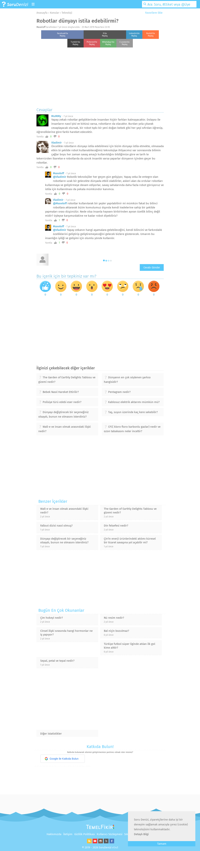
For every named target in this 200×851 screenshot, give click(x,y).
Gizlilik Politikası (84, 834)
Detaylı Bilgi (141, 834)
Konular (54, 12)
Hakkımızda (54, 834)
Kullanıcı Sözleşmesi (109, 834)
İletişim (67, 834)
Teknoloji (67, 12)
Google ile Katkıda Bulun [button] (61, 758)
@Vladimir (59, 176)
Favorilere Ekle (152, 12)
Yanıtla (40, 136)
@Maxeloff (60, 203)
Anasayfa (42, 12)
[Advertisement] (100, 76)
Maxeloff (40, 27)
